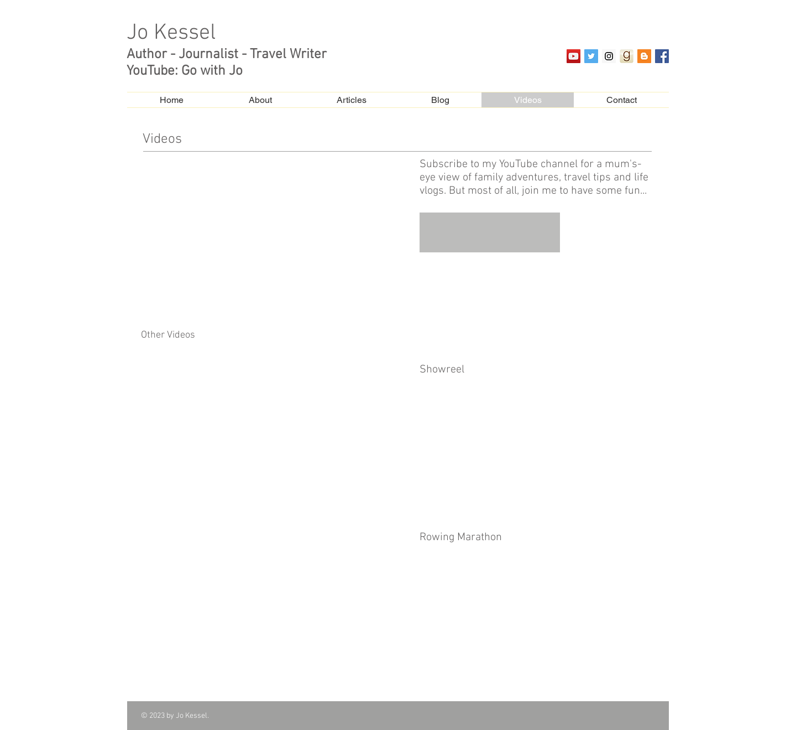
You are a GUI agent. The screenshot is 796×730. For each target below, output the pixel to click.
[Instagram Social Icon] (609, 56)
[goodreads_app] (626, 56)
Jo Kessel (171, 33)
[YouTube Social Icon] (573, 56)
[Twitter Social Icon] (591, 56)
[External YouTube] (276, 234)
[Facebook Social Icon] (662, 56)
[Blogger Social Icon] (644, 56)
